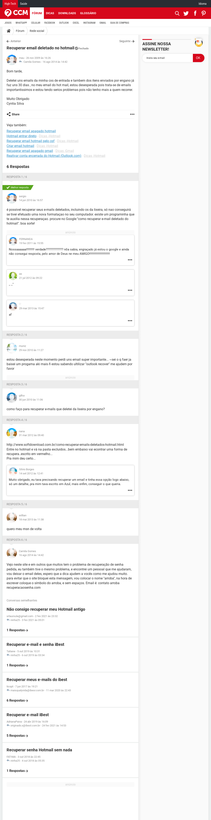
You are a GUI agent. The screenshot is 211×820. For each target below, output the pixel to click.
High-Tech (10, 3)
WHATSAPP (21, 22)
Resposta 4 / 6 (17, 420)
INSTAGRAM (89, 22)
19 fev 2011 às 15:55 (31, 243)
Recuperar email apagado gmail (30, 151)
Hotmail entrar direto (21, 136)
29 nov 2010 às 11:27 (31, 350)
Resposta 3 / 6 (17, 384)
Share (16, 114)
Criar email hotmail (20, 146)
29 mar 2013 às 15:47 (31, 308)
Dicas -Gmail (64, 151)
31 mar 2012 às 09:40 (31, 435)
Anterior (16, 41)
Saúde (23, 3)
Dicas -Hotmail (49, 136)
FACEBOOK (49, 22)
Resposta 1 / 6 (17, 176)
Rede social (37, 30)
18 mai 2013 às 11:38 (31, 519)
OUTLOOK (64, 22)
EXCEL (76, 22)
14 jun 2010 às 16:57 (31, 200)
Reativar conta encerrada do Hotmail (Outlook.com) (44, 156)
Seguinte (124, 41)
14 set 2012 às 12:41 (31, 473)
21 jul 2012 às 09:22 (30, 277)
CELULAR (35, 22)
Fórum (37, 13)
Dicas (50, 13)
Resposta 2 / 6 (17, 334)
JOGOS (8, 22)
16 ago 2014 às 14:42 (55, 61)
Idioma (202, 3)
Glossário (88, 13)
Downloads (67, 13)
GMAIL (103, 22)
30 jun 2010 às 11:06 (31, 399)
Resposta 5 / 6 (17, 504)
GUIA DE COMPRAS (119, 22)
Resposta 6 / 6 (17, 539)
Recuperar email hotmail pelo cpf (31, 141)
